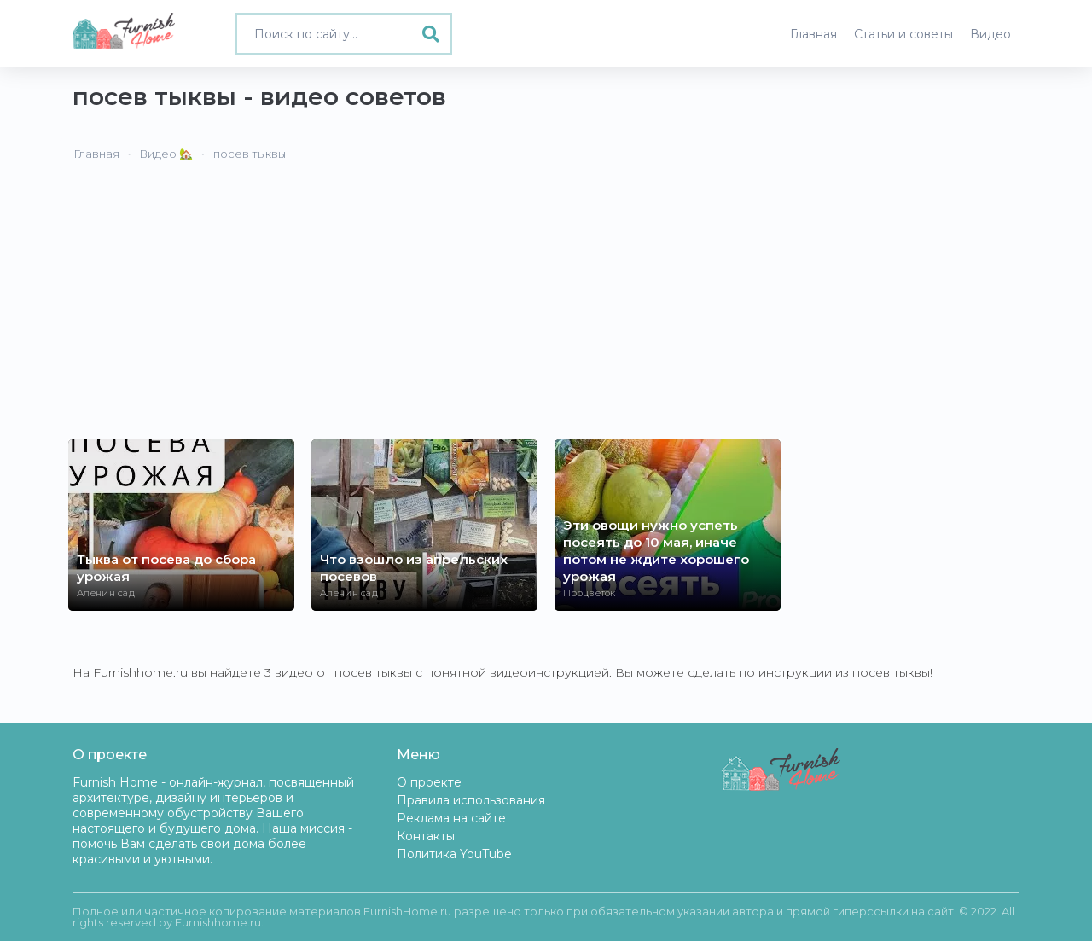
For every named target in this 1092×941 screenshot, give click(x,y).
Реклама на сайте (451, 818)
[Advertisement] (546, 311)
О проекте (429, 782)
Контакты (426, 836)
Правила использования (471, 800)
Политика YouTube (454, 854)
